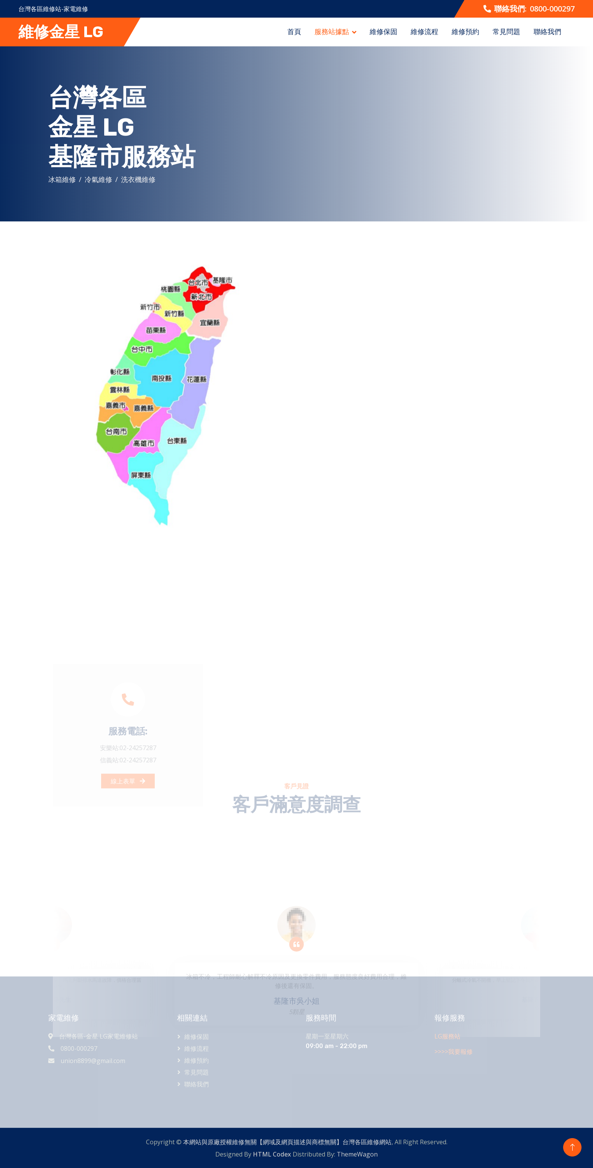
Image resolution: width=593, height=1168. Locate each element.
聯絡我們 (547, 31)
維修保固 (383, 31)
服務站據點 (332, 31)
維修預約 (465, 31)
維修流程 (424, 31)
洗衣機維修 (140, 179)
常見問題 (506, 31)
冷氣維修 (100, 179)
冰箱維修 (64, 179)
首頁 (294, 31)
